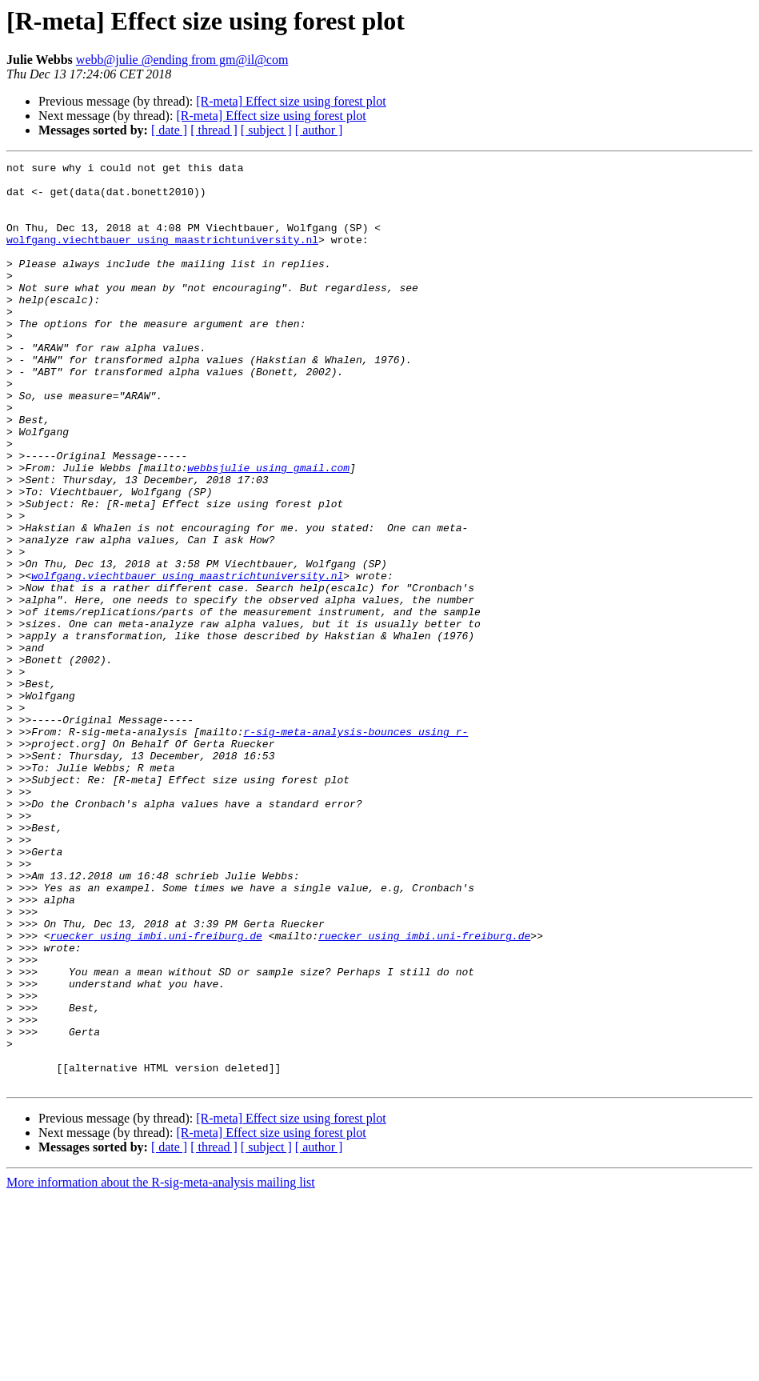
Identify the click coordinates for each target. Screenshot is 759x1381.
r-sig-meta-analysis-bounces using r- (355, 846)
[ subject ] (266, 130)
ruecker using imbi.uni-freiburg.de (156, 1091)
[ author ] (319, 130)
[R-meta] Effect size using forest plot (290, 101)
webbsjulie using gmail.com (268, 529)
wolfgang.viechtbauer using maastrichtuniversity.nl (162, 256)
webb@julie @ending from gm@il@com (182, 59)
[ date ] (169, 130)
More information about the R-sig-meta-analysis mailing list (160, 1367)
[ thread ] (214, 130)
